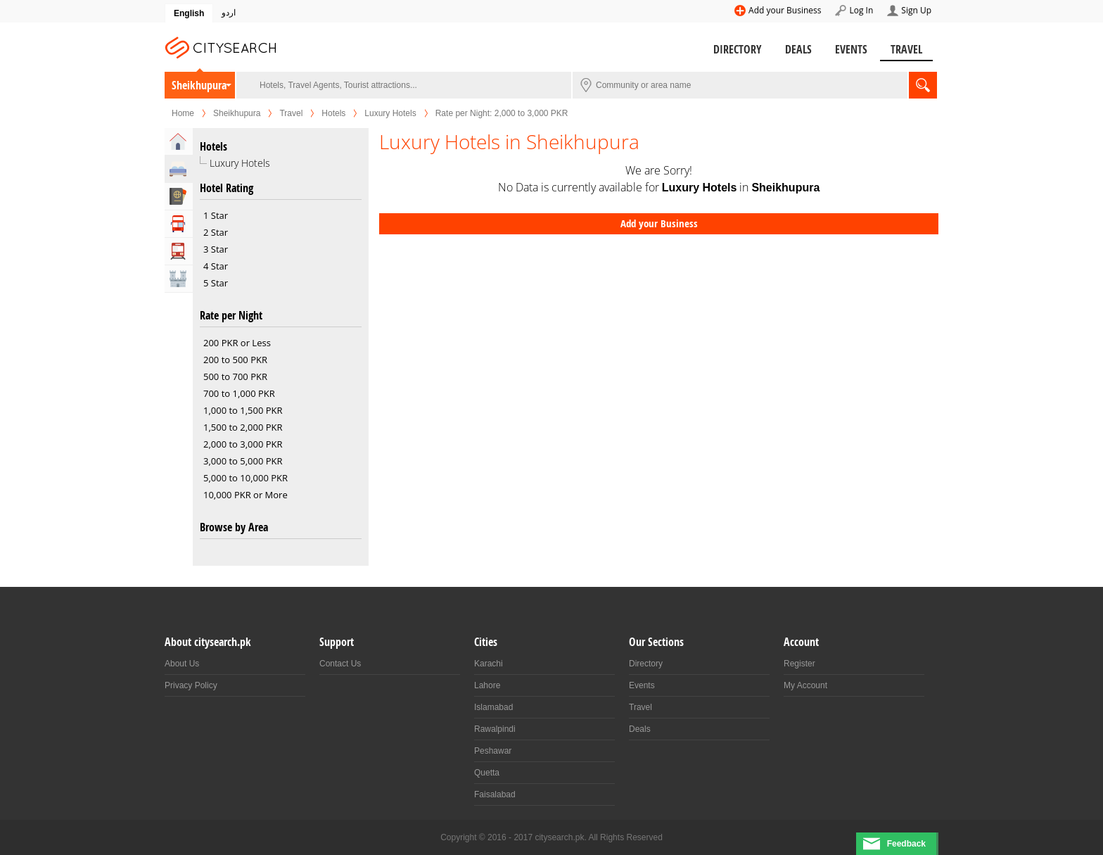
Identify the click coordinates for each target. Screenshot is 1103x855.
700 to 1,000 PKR (239, 393)
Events (851, 49)
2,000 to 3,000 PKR (243, 444)
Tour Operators (179, 223)
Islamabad (493, 707)
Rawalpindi (495, 729)
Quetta (486, 773)
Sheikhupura (199, 85)
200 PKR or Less (237, 342)
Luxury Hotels (390, 113)
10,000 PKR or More (245, 494)
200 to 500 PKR (235, 359)
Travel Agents (179, 196)
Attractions (179, 278)
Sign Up (916, 10)
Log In (861, 10)
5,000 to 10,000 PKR (245, 477)
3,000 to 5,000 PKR (243, 461)
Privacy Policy (191, 685)
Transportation (179, 251)
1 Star (215, 215)
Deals (798, 49)
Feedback (906, 844)
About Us (182, 664)
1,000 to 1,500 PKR (243, 410)
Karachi (488, 664)
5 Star (215, 283)
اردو (229, 13)
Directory (737, 49)
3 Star (215, 249)
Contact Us (340, 664)
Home (183, 113)
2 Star (215, 232)
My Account (805, 685)
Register (799, 664)
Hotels (333, 113)
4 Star (215, 266)
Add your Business (784, 10)
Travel (906, 49)
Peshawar (492, 751)
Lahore (487, 685)
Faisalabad (495, 794)
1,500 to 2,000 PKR (243, 427)
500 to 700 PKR (235, 376)
